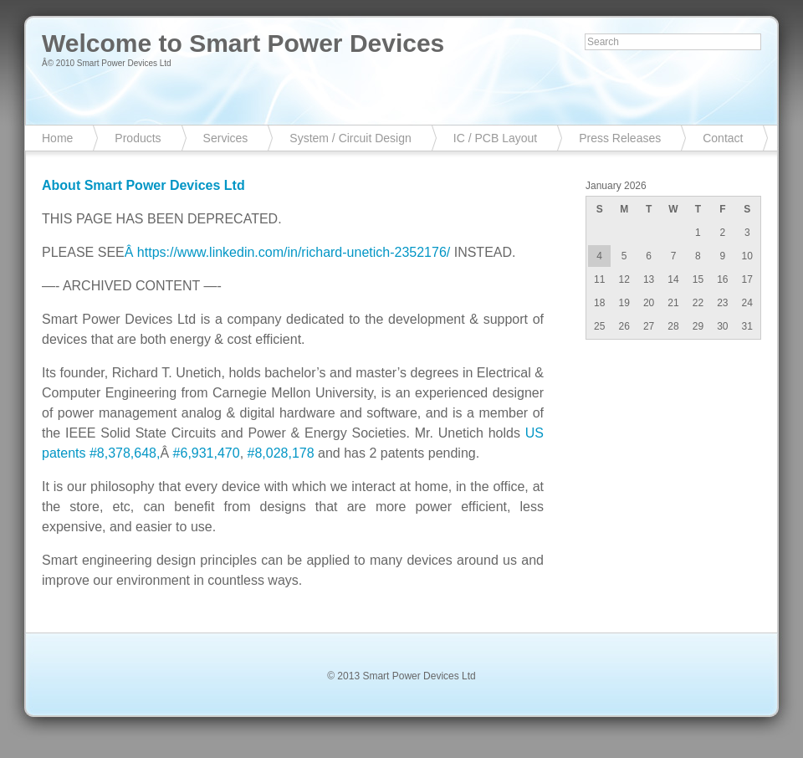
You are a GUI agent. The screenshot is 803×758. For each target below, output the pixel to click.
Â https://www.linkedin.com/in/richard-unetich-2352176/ (288, 252)
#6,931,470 (206, 453)
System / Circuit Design (350, 138)
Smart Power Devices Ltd (418, 676)
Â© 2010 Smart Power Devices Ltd (106, 63)
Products (138, 138)
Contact (723, 138)
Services (225, 138)
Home (57, 138)
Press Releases (620, 138)
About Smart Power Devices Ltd (143, 185)
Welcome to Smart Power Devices (243, 43)
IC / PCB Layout (495, 138)
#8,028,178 (281, 453)
